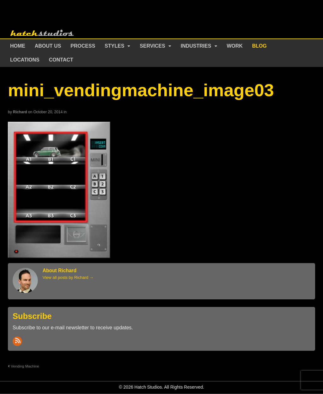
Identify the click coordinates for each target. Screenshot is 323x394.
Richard (20, 112)
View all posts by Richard (68, 277)
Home (17, 46)
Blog (259, 46)
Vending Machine (23, 366)
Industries (196, 46)
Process (83, 46)
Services (152, 46)
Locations (24, 59)
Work (235, 46)
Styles (114, 46)
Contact (61, 59)
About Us (48, 46)
